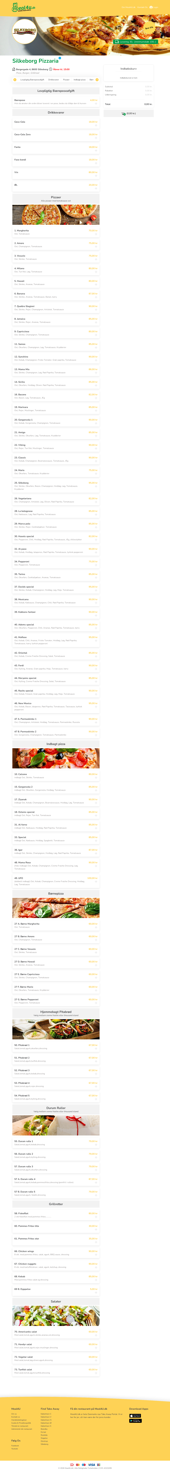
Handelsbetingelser (19, 1420)
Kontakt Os (142, 7)
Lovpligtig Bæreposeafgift (32, 79)
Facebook (15, 1446)
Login (155, 7)
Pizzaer (66, 79)
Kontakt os (15, 1417)
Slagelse (44, 1438)
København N (46, 1420)
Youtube (14, 1449)
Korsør (43, 1432)
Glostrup (44, 1441)
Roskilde (44, 1435)
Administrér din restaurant (21, 1429)
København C (46, 1414)
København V (46, 1417)
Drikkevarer (53, 79)
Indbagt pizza (79, 79)
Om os (14, 1414)
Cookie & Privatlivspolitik (21, 1423)
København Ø (46, 1423)
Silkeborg (44, 1444)
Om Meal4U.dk (128, 7)
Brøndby (44, 1429)
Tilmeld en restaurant (19, 1426)
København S (46, 1426)
